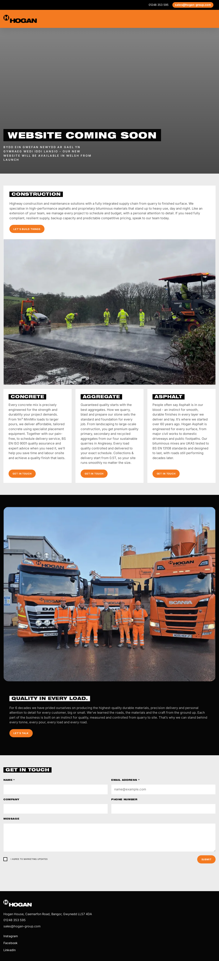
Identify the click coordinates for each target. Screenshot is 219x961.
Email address (125, 780)
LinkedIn (9, 950)
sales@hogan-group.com (193, 4)
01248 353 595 (159, 4)
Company (11, 800)
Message (11, 819)
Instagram (10, 936)
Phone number (124, 800)
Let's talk (21, 733)
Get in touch (22, 473)
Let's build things (26, 229)
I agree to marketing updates (29, 859)
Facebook (10, 943)
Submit (206, 859)
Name (9, 780)
